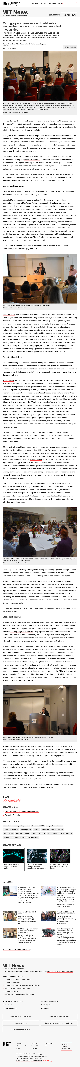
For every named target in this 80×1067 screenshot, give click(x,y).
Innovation (52, 4)
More (60, 4)
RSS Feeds (45, 1008)
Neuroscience (8, 833)
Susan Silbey (8, 380)
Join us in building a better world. (66, 1046)
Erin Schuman (9, 314)
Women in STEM (38, 826)
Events (25, 1058)
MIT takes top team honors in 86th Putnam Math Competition (28, 931)
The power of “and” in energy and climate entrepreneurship (26, 889)
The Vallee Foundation (13, 815)
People (31, 1058)
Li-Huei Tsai (33, 139)
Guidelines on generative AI (21, 1030)
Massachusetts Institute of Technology (29, 1054)
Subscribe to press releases (59, 1016)
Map (21, 1058)
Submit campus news (21, 1023)
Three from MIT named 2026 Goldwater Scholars (66, 913)
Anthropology (26, 830)
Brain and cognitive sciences (52, 830)
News (47, 1046)
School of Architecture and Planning (18, 979)
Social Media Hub (36, 1060)
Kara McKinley (36, 459)
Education (34, 4)
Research (43, 4)
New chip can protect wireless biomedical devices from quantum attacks (65, 932)
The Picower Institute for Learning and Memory (22, 812)
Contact (43, 1058)
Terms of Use (8, 1005)
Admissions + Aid (21, 1046)
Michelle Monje (9, 200)
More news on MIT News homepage (16, 949)
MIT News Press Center (50, 1001)
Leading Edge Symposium (21, 631)
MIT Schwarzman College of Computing (19, 994)
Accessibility (25, 1060)
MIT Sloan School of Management (59, 833)
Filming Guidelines (10, 1008)
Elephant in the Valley (41, 402)
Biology (36, 830)
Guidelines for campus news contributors (59, 1023)
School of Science (38, 833)
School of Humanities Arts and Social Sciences (21, 837)
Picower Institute (22, 833)
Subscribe (55, 15)
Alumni (18, 1048)
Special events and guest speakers (16, 826)
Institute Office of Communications (60, 972)
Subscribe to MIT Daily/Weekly (20, 1016)
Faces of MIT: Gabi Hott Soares (27, 913)
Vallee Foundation (32, 159)
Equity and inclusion (11, 830)
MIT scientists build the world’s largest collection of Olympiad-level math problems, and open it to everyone (66, 891)
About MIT (34, 1048)
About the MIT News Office (13, 1001)
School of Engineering (13, 982)
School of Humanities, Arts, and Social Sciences (22, 985)
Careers (36, 1058)
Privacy (18, 1060)
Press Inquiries (46, 1005)
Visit (17, 1058)
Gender (59, 826)
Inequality (50, 826)
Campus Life (35, 1046)
